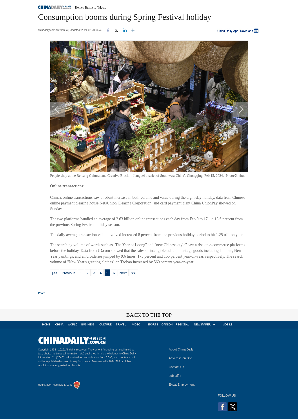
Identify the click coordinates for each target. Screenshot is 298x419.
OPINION (167, 324)
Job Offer (175, 375)
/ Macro (101, 7)
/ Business (89, 7)
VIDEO (136, 324)
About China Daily (181, 349)
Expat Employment (182, 384)
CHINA (59, 324)
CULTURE (105, 324)
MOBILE (227, 324)
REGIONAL (182, 324)
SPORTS (152, 324)
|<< (54, 273)
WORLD (73, 324)
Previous (68, 273)
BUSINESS (88, 324)
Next (123, 273)
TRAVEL (121, 324)
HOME (46, 324)
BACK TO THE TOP (149, 315)
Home (79, 7)
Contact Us (176, 367)
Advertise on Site (180, 358)
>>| (133, 273)
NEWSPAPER (202, 324)
